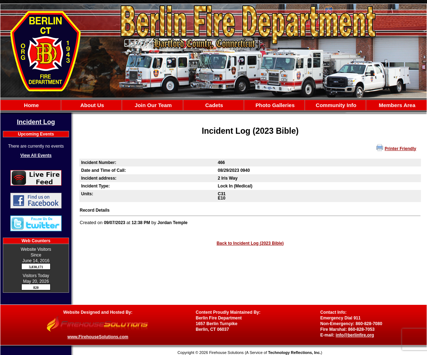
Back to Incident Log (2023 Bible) (250, 243)
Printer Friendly (400, 148)
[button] (91, 105)
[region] (213, 105)
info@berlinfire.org (355, 335)
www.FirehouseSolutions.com (98, 336)
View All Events (36, 155)
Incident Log (36, 122)
